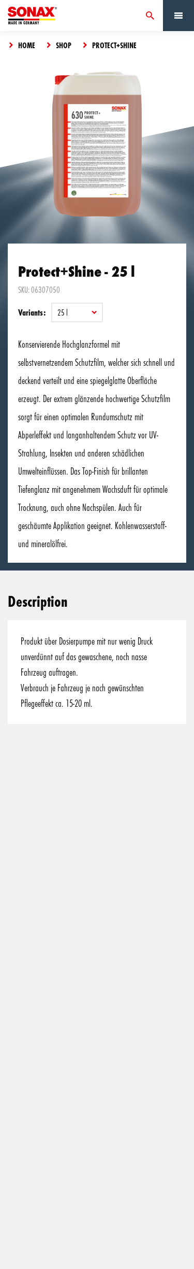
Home (26, 45)
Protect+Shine (114, 45)
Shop (63, 45)
